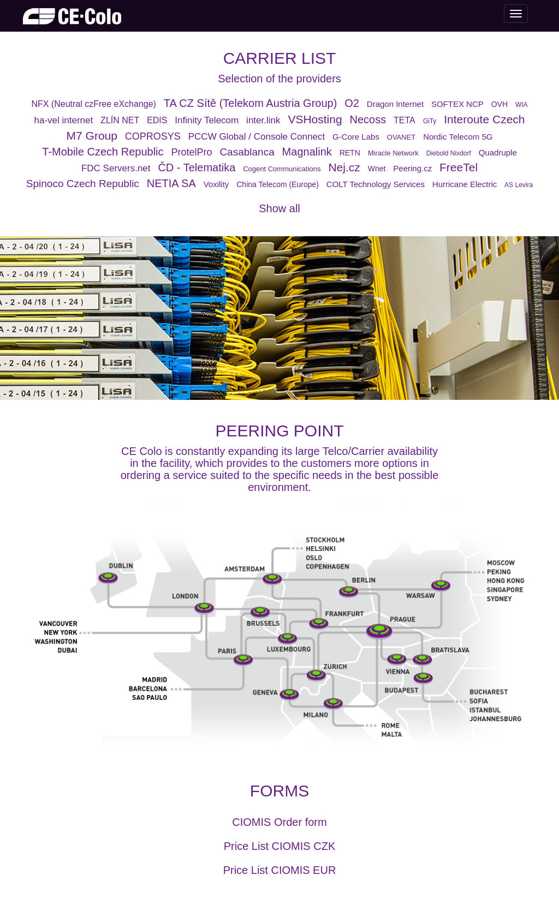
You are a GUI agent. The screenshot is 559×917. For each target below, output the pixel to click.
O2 (351, 103)
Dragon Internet (395, 104)
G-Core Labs (355, 136)
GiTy (430, 121)
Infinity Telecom (207, 120)
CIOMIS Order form (279, 822)
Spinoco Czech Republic (82, 183)
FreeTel (458, 167)
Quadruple (498, 152)
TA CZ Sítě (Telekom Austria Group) (250, 103)
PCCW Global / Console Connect (256, 136)
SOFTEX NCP (457, 104)
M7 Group (92, 135)
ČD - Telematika (196, 167)
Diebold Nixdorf (448, 153)
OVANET (401, 137)
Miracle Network (393, 153)
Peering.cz (412, 168)
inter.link (263, 120)
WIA (521, 105)
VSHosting (315, 119)
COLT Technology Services (375, 184)
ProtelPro (191, 152)
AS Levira (518, 185)
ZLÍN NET (119, 120)
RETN (350, 152)
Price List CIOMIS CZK (279, 846)
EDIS (157, 120)
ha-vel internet (63, 120)
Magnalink (307, 152)
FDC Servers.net (116, 168)
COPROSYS (153, 136)
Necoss (367, 119)
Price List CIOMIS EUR (279, 870)
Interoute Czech (484, 119)
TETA (404, 120)
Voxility (216, 184)
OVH (499, 104)
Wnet (377, 168)
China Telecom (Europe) (277, 184)
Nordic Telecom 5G (457, 136)
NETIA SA (171, 183)
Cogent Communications (281, 169)
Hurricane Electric (464, 184)
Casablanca (246, 152)
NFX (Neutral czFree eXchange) (93, 104)
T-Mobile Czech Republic (102, 152)
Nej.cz (344, 167)
